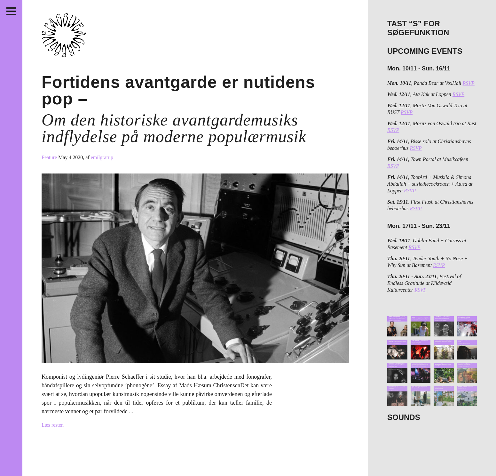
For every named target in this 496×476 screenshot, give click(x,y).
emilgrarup (102, 157)
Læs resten (53, 425)
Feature (50, 157)
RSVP (469, 83)
